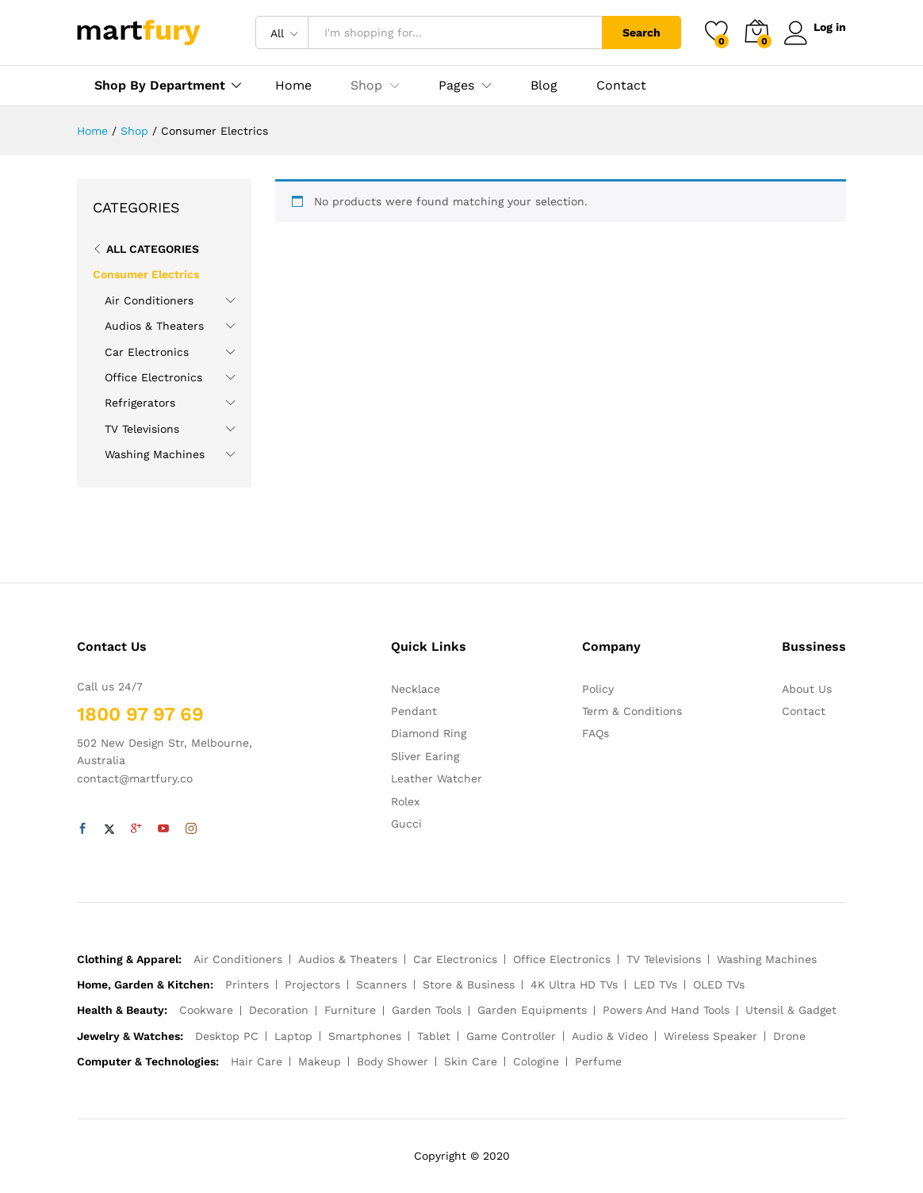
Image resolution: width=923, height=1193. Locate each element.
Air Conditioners (149, 300)
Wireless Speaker (710, 1036)
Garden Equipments (532, 1010)
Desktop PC (227, 1036)
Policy (598, 689)
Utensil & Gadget (791, 1010)
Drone (789, 1036)
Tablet (433, 1036)
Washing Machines (155, 454)
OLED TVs (719, 984)
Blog (543, 85)
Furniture (350, 1010)
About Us (807, 689)
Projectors (312, 984)
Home (293, 85)
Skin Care (470, 1061)
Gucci (406, 823)
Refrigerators (140, 402)
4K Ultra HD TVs (574, 984)
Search (638, 32)
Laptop (293, 1036)
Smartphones (364, 1036)
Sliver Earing (425, 756)
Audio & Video (610, 1036)
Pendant (414, 711)
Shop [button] (366, 85)
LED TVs (655, 984)
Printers (247, 984)
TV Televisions (142, 429)
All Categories (152, 249)
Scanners (381, 984)
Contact (621, 85)
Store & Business (469, 984)
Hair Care (256, 1061)
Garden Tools (427, 1010)
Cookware (206, 1010)
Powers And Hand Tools (666, 1010)
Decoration (278, 1010)
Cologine (536, 1061)
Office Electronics (153, 377)
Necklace (415, 689)
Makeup (319, 1061)
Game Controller (511, 1036)
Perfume (598, 1061)
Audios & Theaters (154, 325)
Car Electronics (147, 352)
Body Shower (392, 1061)
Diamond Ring (428, 733)
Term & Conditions (632, 711)
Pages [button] (456, 85)
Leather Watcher (436, 778)
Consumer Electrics (146, 274)
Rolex (405, 801)
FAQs (595, 733)
